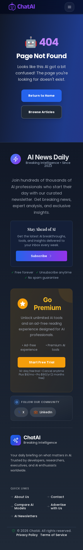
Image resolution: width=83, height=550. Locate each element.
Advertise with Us (56, 506)
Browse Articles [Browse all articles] (41, 112)
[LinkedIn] (43, 412)
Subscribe (41, 256)
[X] (21, 412)
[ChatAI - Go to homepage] (22, 7)
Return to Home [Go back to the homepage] (41, 95)
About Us (19, 497)
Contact (55, 497)
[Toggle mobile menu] (69, 7)
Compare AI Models (22, 506)
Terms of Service (53, 535)
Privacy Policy (27, 535)
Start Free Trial (41, 362)
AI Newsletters (23, 516)
